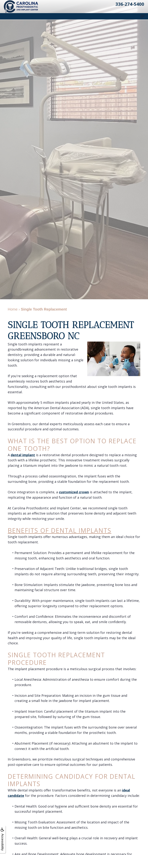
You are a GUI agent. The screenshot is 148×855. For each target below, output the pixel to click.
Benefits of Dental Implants (59, 530)
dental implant (23, 455)
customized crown (74, 492)
